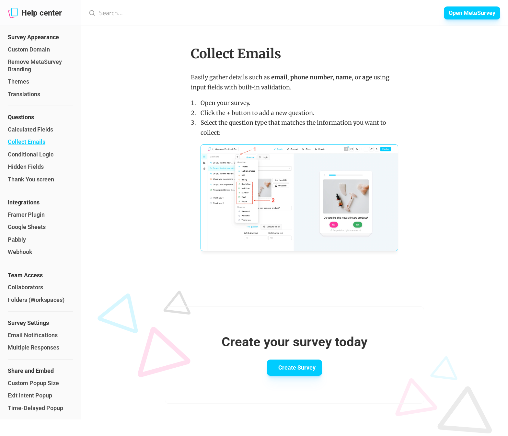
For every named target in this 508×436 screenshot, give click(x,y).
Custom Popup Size (33, 383)
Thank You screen (31, 179)
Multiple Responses (33, 347)
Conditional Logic (30, 154)
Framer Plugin (26, 214)
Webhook (20, 251)
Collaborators (25, 287)
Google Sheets (27, 227)
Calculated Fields (30, 129)
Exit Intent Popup (30, 395)
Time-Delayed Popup (35, 408)
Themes (18, 81)
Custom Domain (29, 49)
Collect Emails (26, 141)
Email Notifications (33, 335)
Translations (24, 94)
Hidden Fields (26, 166)
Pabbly (17, 239)
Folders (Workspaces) (36, 299)
